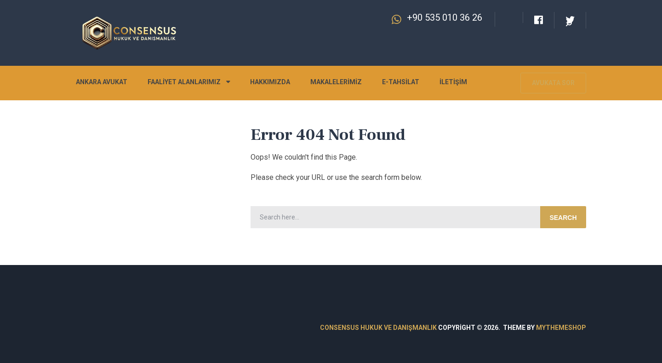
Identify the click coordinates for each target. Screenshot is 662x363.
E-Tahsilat (400, 82)
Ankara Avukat (101, 82)
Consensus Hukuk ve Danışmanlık (378, 327)
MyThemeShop (561, 327)
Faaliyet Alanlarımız (184, 82)
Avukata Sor (553, 82)
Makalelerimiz (336, 82)
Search (562, 217)
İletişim (453, 82)
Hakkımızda (270, 82)
